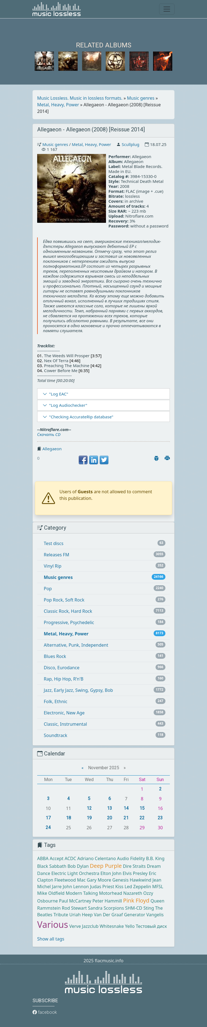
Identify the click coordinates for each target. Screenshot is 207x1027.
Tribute (60, 915)
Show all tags (50, 939)
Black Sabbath (51, 866)
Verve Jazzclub (84, 926)
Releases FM (56, 555)
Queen (157, 901)
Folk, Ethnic (55, 701)
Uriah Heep (81, 915)
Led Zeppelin (137, 887)
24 (48, 827)
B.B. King (155, 858)
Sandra (95, 908)
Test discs (53, 543)
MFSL (157, 887)
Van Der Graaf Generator (119, 915)
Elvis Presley (135, 873)
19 (89, 817)
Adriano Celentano (96, 858)
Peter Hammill (107, 901)
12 (89, 808)
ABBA (42, 858)
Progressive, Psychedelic (69, 622)
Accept (56, 858)
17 (48, 817)
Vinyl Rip (52, 566)
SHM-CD (133, 908)
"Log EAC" (58, 394)
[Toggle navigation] (167, 9)
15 (142, 808)
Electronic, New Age (64, 713)
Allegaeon (52, 448)
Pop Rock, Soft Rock (64, 600)
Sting (148, 908)
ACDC (70, 858)
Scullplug (130, 144)
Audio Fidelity (131, 858)
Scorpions (113, 908)
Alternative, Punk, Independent (76, 645)
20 (109, 817)
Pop (48, 589)
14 (126, 808)
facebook (44, 1012)
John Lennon (76, 887)
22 (142, 817)
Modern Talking (82, 893)
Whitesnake (112, 926)
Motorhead (110, 893)
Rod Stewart (74, 908)
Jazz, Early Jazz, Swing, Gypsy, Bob (78, 690)
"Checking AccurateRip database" (81, 416)
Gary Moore (99, 880)
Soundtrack (55, 735)
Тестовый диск (151, 926)
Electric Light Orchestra (75, 873)
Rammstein (49, 908)
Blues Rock (55, 656)
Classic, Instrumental (65, 724)
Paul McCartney (75, 901)
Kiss (119, 887)
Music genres (140, 98)
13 (109, 808)
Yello (130, 926)
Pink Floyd (136, 900)
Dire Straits (134, 866)
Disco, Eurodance (61, 668)
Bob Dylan (78, 866)
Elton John (110, 873)
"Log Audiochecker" (68, 405)
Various (52, 924)
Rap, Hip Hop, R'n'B (63, 679)
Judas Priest (102, 887)
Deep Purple (106, 865)
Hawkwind (140, 880)
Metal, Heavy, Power (58, 105)
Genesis (120, 880)
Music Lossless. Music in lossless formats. (79, 98)
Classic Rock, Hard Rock (68, 611)
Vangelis (155, 915)
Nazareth (132, 893)
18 (68, 817)
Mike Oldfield (50, 893)
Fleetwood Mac (70, 880)
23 (160, 817)
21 (126, 817)
